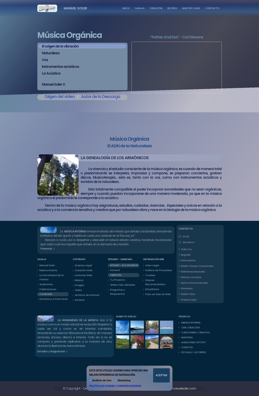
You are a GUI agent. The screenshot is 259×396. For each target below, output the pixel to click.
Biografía (185, 254)
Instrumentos (187, 260)
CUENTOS (187, 347)
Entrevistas (186, 288)
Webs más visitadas (122, 284)
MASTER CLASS (191, 8)
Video (78, 290)
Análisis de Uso (100, 380)
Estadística (152, 289)
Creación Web (83, 270)
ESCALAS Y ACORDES (193, 352)
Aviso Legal (152, 265)
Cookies (150, 275)
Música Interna (48, 270)
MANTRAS (187, 337)
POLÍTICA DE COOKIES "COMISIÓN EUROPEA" (115, 386)
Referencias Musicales (192, 271)
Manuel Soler (47, 265)
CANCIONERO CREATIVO (195, 332)
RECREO (172, 8)
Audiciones (46, 284)
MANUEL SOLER (75, 8)
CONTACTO (212, 8)
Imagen (79, 285)
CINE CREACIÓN (190, 327)
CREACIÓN (156, 8)
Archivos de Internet (87, 295)
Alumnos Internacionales (194, 283)
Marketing (122, 380)
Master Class (187, 294)
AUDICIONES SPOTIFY (193, 342)
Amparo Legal (83, 265)
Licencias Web (83, 275)
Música (79, 280)
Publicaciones (47, 289)
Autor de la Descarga (100, 96)
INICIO (126, 8)
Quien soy (186, 249)
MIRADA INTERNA (191, 322)
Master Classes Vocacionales (196, 266)
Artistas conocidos (190, 277)
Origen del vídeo (60, 96)
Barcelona (188, 242)
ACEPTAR (161, 375)
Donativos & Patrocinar (53, 299)
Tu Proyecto (117, 280)
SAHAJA (140, 8)
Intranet (80, 300)
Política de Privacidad (158, 270)
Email (186, 236)
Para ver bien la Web (158, 294)
